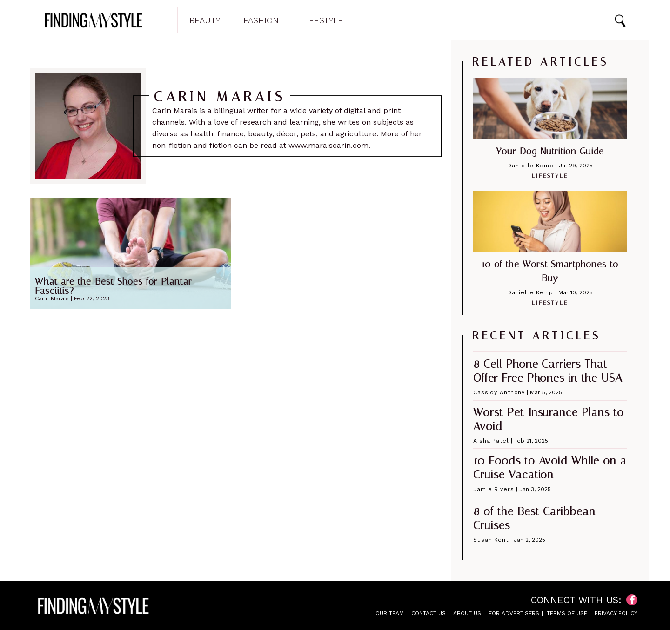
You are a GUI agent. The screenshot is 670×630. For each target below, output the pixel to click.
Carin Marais (52, 298)
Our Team (389, 613)
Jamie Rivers (493, 489)
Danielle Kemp (530, 165)
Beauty (204, 20)
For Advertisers (514, 613)
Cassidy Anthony (499, 392)
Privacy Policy (616, 613)
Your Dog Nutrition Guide (549, 151)
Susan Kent (491, 540)
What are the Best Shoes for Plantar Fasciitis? (113, 286)
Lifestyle (322, 20)
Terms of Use (567, 613)
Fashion (261, 20)
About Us (467, 613)
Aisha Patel (491, 441)
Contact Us (428, 613)
